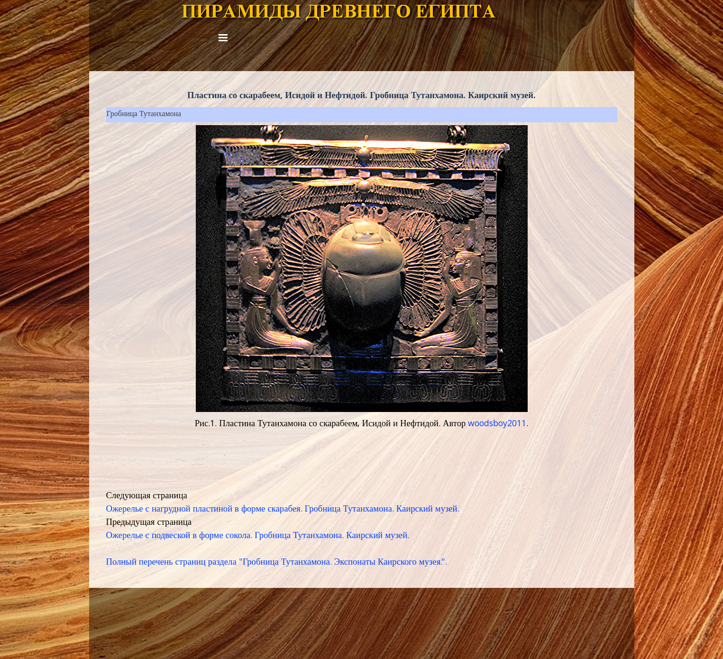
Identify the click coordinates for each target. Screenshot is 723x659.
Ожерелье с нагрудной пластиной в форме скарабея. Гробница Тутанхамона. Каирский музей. (282, 510)
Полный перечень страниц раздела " (174, 563)
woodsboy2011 (497, 424)
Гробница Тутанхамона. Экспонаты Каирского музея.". (345, 563)
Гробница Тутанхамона (144, 115)
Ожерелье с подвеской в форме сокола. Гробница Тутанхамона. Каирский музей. (258, 536)
